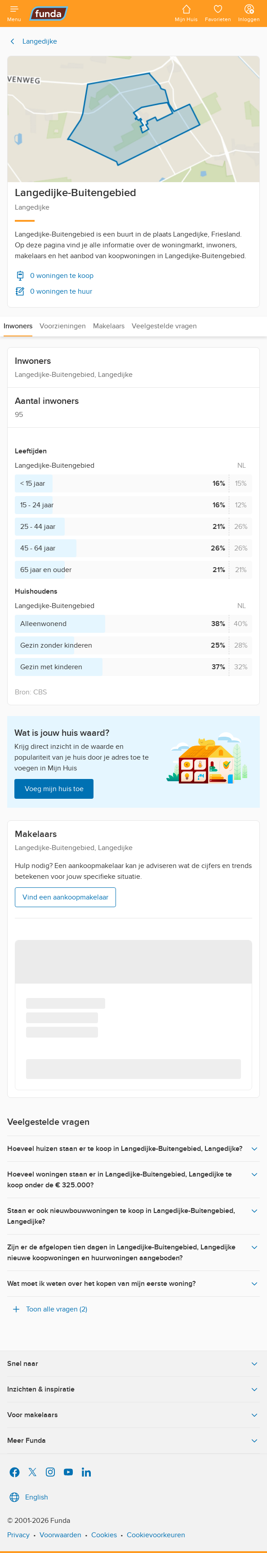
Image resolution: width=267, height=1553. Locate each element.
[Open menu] (14, 13)
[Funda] (98, 13)
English (27, 1497)
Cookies (104, 1535)
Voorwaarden (60, 1535)
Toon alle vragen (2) (49, 1309)
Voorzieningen (63, 326)
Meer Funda (133, 1440)
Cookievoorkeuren (156, 1535)
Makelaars (109, 326)
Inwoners (18, 326)
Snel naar (133, 1363)
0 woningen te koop (54, 275)
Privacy (18, 1535)
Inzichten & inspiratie (133, 1389)
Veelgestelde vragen (164, 326)
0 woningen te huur (53, 291)
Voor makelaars (133, 1415)
